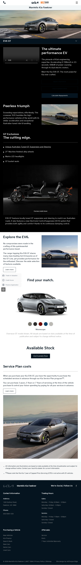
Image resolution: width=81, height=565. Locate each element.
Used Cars (7, 550)
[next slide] (44, 355)
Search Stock (7, 541)
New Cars (6, 544)
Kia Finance (7, 538)
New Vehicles (8, 535)
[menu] (77, 3)
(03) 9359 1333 (8, 514)
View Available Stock (59, 89)
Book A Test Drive (59, 82)
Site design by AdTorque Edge (67, 561)
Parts (43, 538)
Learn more (9, 270)
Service (44, 535)
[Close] (3, 289)
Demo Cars (7, 547)
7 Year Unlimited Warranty (51, 541)
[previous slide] (37, 355)
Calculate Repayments (60, 95)
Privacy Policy (39, 561)
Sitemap (48, 561)
